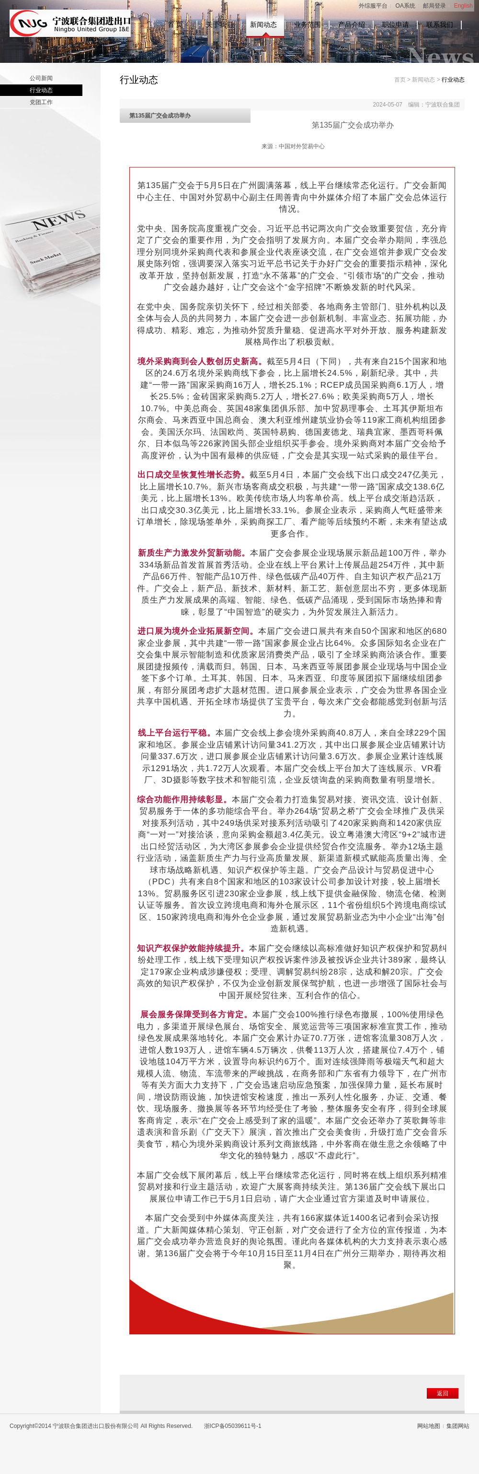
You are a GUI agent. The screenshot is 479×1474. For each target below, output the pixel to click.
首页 (400, 79)
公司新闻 (41, 78)
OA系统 (405, 5)
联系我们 (439, 24)
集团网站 (457, 1426)
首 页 (175, 24)
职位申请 (395, 24)
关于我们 (219, 24)
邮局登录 (434, 5)
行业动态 (41, 90)
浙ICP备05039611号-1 (233, 1426)
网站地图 (428, 1426)
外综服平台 (373, 5)
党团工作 (41, 102)
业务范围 (307, 24)
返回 (442, 1393)
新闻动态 (263, 24)
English (463, 5)
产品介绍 (351, 24)
